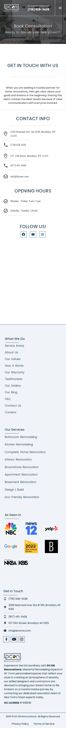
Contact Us (13, 405)
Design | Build (14, 489)
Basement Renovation (20, 482)
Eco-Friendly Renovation (22, 497)
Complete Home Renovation (25, 452)
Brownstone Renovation (22, 467)
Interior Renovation (18, 459)
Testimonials (13, 379)
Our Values (13, 359)
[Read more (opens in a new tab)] (39, 8)
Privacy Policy (20, 724)
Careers (10, 412)
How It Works (14, 365)
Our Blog (11, 392)
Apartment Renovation (21, 474)
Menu (60, 8)
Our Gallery (13, 385)
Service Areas (14, 345)
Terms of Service (43, 724)
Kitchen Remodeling (19, 444)
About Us (11, 352)
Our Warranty (14, 372)
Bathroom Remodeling (21, 437)
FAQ (7, 399)
